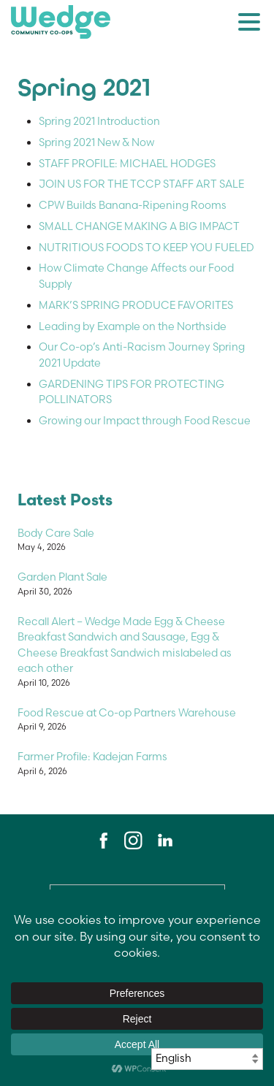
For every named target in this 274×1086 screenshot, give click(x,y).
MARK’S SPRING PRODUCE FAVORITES (136, 305)
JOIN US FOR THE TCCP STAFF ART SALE (141, 184)
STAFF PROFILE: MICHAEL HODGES (127, 163)
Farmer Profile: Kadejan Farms (92, 756)
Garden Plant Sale (62, 577)
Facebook (101, 840)
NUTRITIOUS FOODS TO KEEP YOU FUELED (146, 247)
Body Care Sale (56, 533)
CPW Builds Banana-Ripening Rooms (133, 205)
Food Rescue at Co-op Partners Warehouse (127, 712)
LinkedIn (164, 840)
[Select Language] (207, 1059)
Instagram (133, 840)
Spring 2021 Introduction (99, 121)
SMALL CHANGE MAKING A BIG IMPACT (139, 226)
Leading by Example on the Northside (133, 326)
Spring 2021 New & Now (96, 142)
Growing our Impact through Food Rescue (145, 420)
